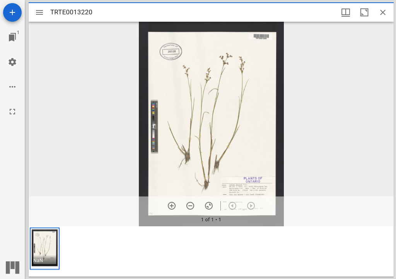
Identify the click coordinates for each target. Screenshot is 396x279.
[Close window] (383, 12)
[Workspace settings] (12, 62)
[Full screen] (12, 111)
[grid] (211, 251)
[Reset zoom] (209, 205)
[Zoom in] (171, 205)
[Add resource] (12, 12)
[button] (45, 248)
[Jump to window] (12, 37)
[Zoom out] (190, 205)
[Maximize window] (364, 12)
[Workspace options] (12, 87)
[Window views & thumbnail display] (345, 12)
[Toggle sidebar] (39, 12)
